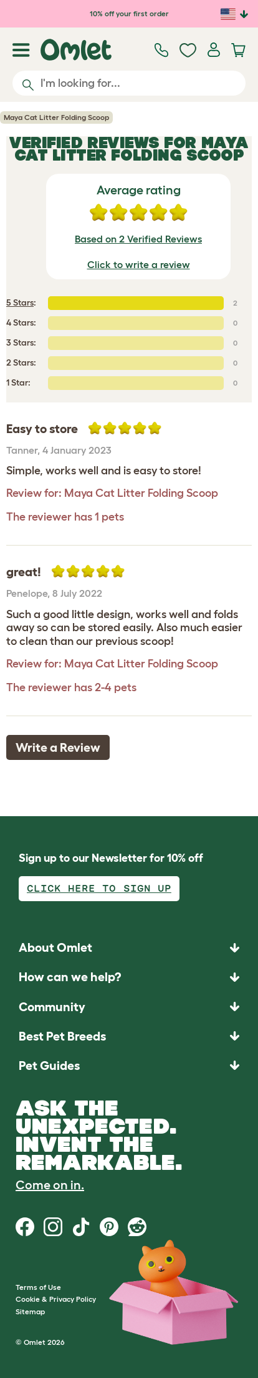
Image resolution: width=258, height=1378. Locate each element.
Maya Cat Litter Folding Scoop (56, 117)
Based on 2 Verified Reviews (138, 238)
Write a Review (58, 747)
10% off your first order (129, 13)
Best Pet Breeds (62, 1036)
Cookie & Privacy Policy (56, 1299)
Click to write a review (138, 264)
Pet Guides (49, 1065)
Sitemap (30, 1311)
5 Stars (20, 302)
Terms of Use (38, 1287)
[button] (129, 1065)
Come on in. (50, 1185)
